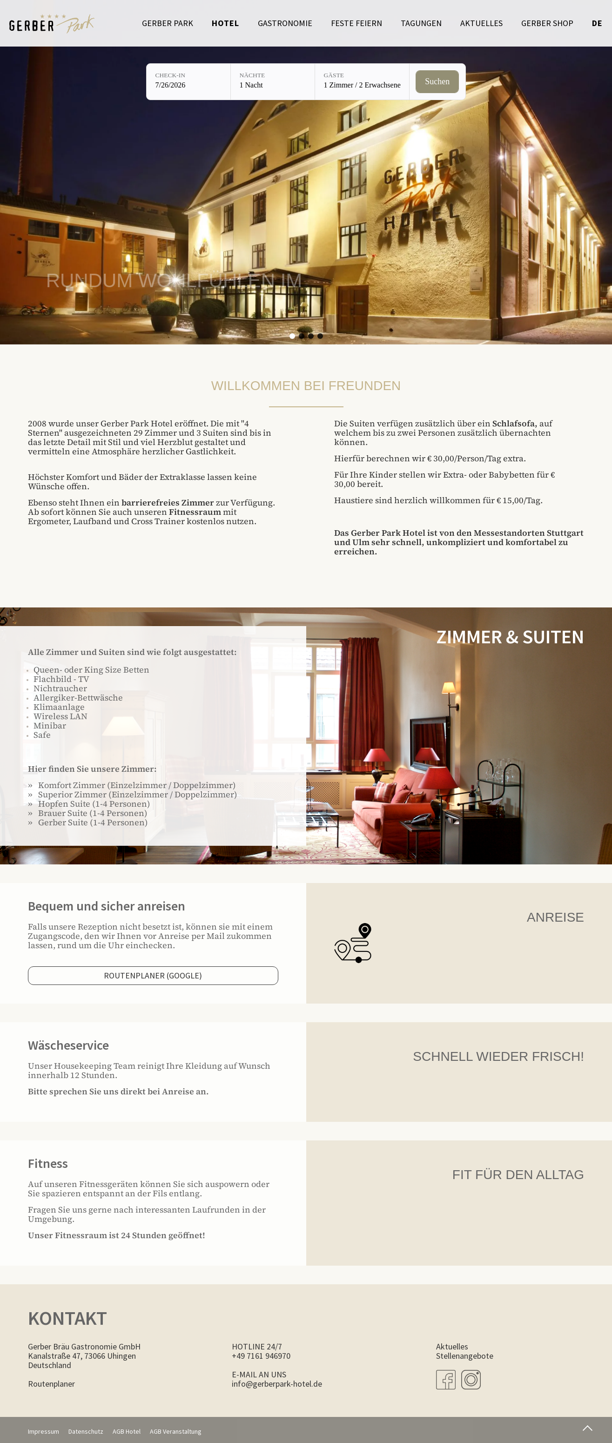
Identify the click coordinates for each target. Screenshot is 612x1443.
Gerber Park (167, 23)
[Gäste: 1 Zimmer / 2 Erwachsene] (362, 82)
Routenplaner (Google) (153, 975)
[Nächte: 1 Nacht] (273, 82)
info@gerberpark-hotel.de (277, 1383)
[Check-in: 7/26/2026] (188, 82)
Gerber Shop (547, 23)
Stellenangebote (464, 1355)
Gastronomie (285, 23)
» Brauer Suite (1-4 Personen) (88, 813)
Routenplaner (51, 1383)
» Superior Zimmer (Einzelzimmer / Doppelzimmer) (132, 794)
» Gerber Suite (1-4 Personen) (88, 822)
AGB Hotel (127, 1431)
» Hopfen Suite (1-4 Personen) (89, 803)
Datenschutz (85, 1431)
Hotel (225, 23)
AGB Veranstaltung (176, 1431)
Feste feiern (356, 23)
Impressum (43, 1431)
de (597, 23)
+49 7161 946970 (261, 1355)
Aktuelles (481, 23)
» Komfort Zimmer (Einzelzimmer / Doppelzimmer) (132, 785)
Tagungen (421, 23)
